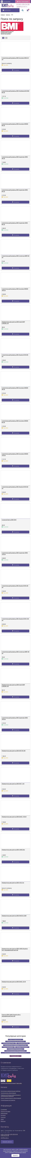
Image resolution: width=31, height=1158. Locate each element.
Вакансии (3, 1121)
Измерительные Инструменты (15, 1041)
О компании (4, 1109)
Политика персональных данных (8, 1083)
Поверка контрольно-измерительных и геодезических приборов (11, 1095)
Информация (4, 1113)
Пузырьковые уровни (6, 32)
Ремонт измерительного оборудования (11, 1098)
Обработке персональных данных (17, 1152)
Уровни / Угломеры (22, 1047)
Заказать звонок (7, 1142)
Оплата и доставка (5, 1111)
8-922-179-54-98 (5, 1134)
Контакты (3, 1115)
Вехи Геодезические (15, 1039)
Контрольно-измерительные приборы (10, 1091)
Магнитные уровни (5, 33)
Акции (2, 1119)
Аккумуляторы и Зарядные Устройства (15, 1045)
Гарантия (3, 1117)
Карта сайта (19, 1083)
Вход (19, 1)
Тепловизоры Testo (8, 1043)
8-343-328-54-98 (23, 4)
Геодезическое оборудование (8, 1093)
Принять (15, 1155)
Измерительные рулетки (7, 31)
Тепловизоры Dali (23, 1043)
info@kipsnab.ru (18, 6)
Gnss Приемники (8, 1047)
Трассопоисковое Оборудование (15, 1051)
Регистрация (25, 1)
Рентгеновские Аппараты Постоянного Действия (16, 1052)
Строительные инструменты (8, 1100)
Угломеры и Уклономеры (15, 1049)
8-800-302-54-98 (5, 1135)
